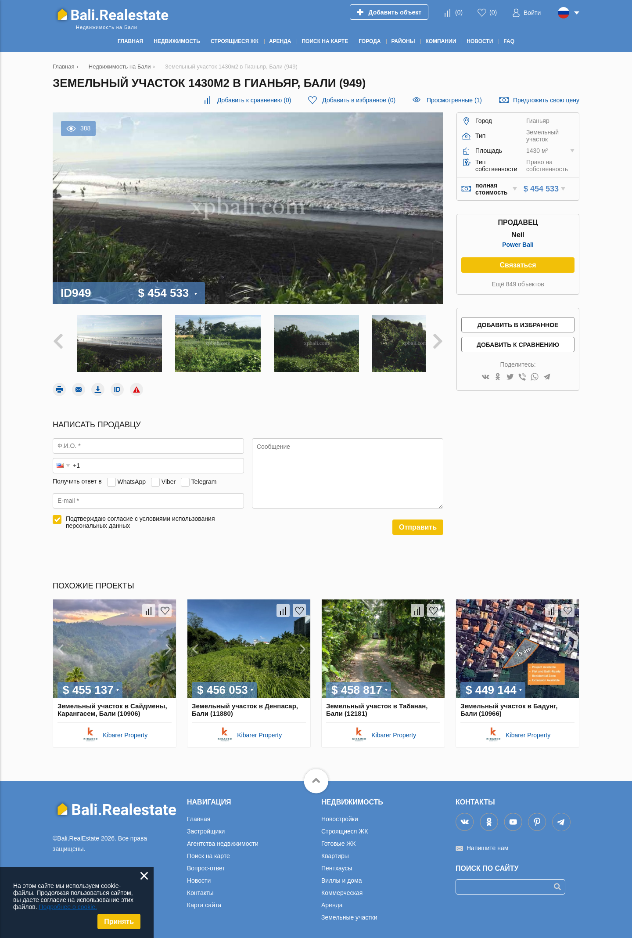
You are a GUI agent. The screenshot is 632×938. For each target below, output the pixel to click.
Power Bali (518, 244)
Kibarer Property (125, 728)
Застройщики (206, 824)
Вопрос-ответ (206, 861)
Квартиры (335, 849)
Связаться (517, 265)
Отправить (418, 520)
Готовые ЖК (338, 837)
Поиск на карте (208, 849)
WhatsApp (131, 475)
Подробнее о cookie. (68, 906)
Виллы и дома (341, 873)
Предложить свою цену (546, 100)
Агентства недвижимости (223, 837)
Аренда (332, 898)
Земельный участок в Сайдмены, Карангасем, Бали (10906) (112, 703)
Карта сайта (204, 898)
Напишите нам (487, 841)
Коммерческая (342, 886)
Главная (198, 812)
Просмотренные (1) (454, 100)
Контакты (200, 886)
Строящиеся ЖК (344, 824)
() (459, 12)
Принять (119, 921)
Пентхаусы (336, 861)
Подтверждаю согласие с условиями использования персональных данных (140, 516)
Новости (199, 873)
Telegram (204, 475)
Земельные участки (349, 910)
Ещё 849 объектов (518, 284)
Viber (169, 475)
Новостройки (339, 812)
